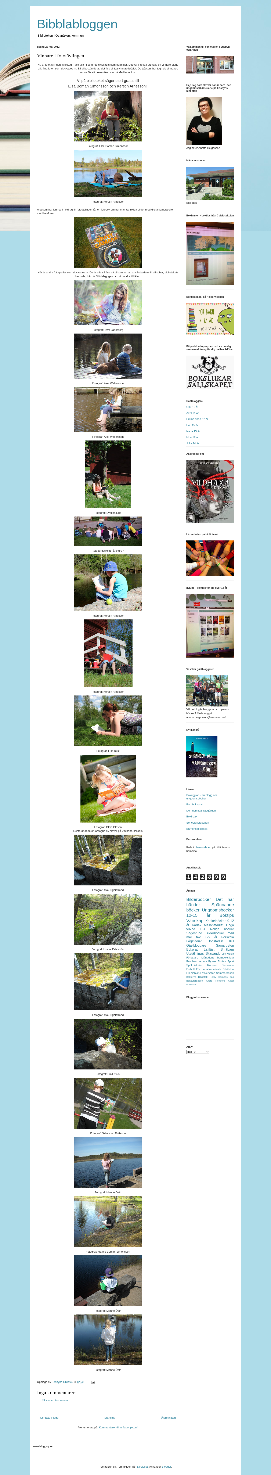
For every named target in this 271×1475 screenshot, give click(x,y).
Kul (231, 941)
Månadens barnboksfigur (217, 957)
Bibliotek (202, 976)
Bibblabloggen (77, 24)
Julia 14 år (192, 443)
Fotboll (190, 969)
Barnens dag (226, 976)
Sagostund (194, 933)
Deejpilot (142, 1466)
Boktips (227, 915)
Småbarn (227, 949)
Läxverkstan (207, 973)
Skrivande (228, 965)
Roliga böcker (222, 929)
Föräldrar (228, 969)
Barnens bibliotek (196, 828)
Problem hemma (196, 961)
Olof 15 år (192, 407)
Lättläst (209, 949)
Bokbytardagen (194, 980)
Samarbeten (225, 945)
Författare (192, 957)
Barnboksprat (194, 804)
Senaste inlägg (49, 1417)
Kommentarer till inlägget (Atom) (118, 1427)
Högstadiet (215, 941)
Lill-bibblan (192, 973)
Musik (230, 953)
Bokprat (192, 949)
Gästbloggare (196, 945)
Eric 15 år (192, 425)
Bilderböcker (198, 899)
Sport (230, 961)
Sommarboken (225, 973)
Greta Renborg (215, 980)
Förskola (227, 937)
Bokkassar (191, 984)
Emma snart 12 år (197, 419)
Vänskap (194, 920)
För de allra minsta (208, 969)
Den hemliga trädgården (201, 810)
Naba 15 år (193, 431)
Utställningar (195, 953)
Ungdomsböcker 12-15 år (210, 912)
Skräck (222, 961)
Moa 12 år (192, 437)
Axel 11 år (192, 413)
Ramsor (212, 965)
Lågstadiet (194, 941)
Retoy (213, 976)
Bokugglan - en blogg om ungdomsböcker (201, 797)
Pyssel (212, 961)
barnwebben (203, 847)
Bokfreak (191, 816)
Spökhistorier (194, 965)
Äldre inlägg (168, 1417)
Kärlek (196, 925)
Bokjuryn (191, 976)
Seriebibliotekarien (197, 822)
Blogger (166, 1466)
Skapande (213, 953)
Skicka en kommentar (55, 1400)
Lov (223, 953)
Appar (231, 981)
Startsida (109, 1417)
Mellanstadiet (213, 925)
